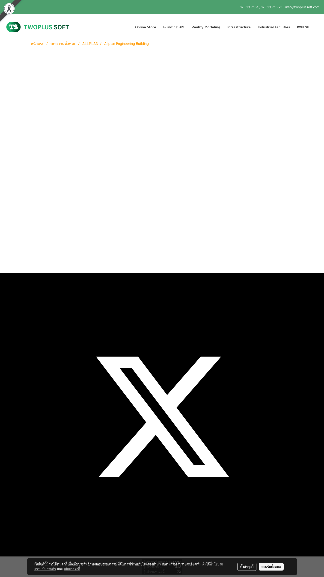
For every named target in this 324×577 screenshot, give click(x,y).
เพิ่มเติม (303, 27)
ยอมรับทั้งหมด (271, 567)
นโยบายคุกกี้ (72, 569)
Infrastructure (239, 27)
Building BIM (173, 27)
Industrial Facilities (274, 27)
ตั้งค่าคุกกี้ (246, 567)
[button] (317, 27)
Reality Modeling (206, 27)
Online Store (145, 27)
